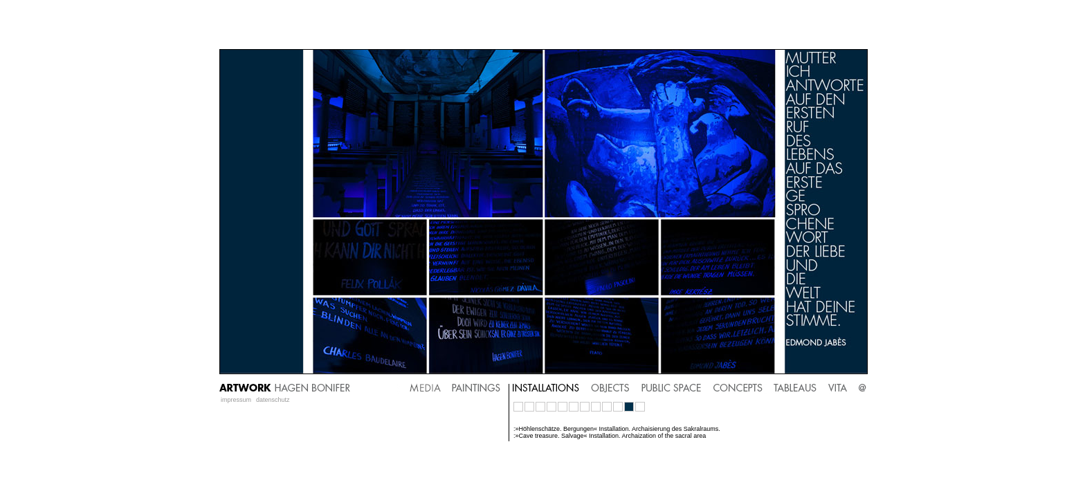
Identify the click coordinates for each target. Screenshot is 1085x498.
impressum (236, 399)
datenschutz (273, 399)
